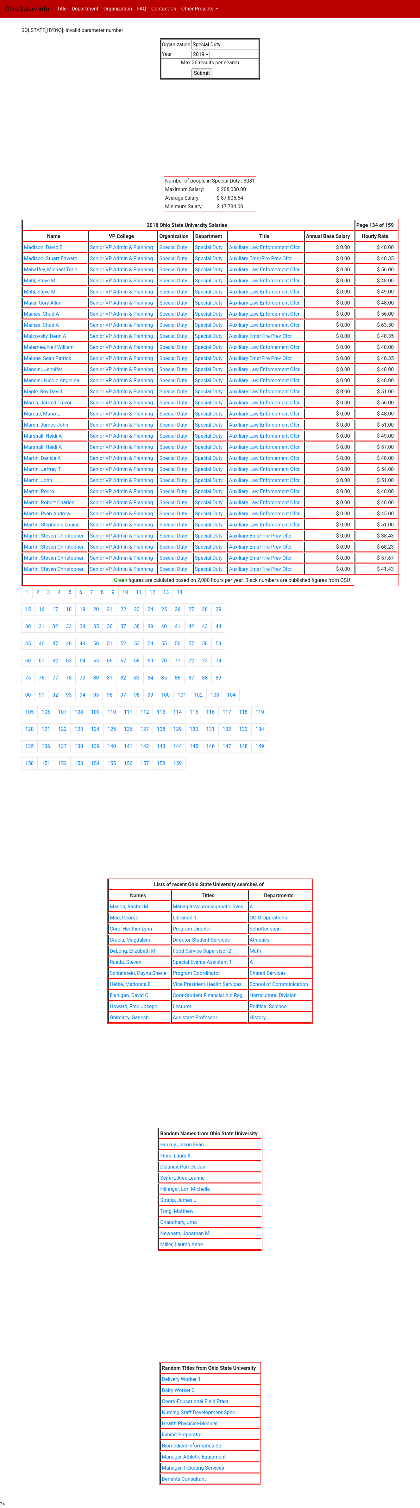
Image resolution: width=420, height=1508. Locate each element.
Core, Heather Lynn (131, 929)
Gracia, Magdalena (131, 940)
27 (191, 609)
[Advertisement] (210, 124)
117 (227, 712)
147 (227, 746)
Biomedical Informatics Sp (191, 1446)
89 (218, 678)
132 (227, 729)
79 (82, 678)
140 (111, 746)
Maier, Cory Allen (43, 303)
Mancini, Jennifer (43, 369)
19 (82, 609)
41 (177, 626)
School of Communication (279, 984)
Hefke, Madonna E (130, 984)
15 (28, 609)
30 (28, 626)
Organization (117, 9)
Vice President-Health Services (207, 984)
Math (255, 951)
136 (45, 746)
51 (109, 644)
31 (41, 626)
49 (82, 644)
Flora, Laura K (175, 1156)
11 (138, 592)
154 (95, 763)
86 (177, 678)
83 (137, 678)
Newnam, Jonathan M (185, 1233)
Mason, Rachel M (129, 907)
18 (69, 609)
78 (69, 678)
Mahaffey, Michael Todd (51, 270)
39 (150, 626)
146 (210, 746)
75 (28, 678)
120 (29, 729)
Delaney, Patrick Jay (182, 1167)
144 (177, 746)
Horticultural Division (273, 995)
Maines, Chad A (41, 314)
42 (191, 626)
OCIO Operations (268, 918)
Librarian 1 (185, 918)
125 (111, 729)
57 (191, 644)
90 (28, 695)
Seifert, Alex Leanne (182, 1178)
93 (69, 695)
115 (194, 712)
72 (191, 661)
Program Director (192, 929)
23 (137, 609)
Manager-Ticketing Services (193, 1468)
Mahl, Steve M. (40, 281)
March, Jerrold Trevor (48, 403)
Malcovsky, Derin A (45, 336)
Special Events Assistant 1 (202, 962)
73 (205, 661)
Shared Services (268, 973)
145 (194, 746)
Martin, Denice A (42, 458)
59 (218, 644)
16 (41, 609)
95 (96, 695)
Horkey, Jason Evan (182, 1145)
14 (179, 592)
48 (69, 644)
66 (109, 661)
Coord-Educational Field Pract (195, 1401)
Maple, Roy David (43, 392)
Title (63, 8)
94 (82, 695)
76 (41, 678)
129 (177, 729)
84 (150, 678)
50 (96, 644)
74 (218, 661)
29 (218, 609)
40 (164, 626)
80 (96, 678)
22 (123, 609)
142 (144, 746)
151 (45, 763)
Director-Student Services (201, 940)
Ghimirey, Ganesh (129, 1018)
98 (137, 695)
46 (41, 644)
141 (128, 746)
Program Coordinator (196, 973)
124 (95, 729)
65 (96, 661)
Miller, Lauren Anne (181, 1244)
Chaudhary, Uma (178, 1222)
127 (144, 729)
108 (78, 712)
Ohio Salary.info (27, 9)
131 (210, 729)
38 (137, 626)
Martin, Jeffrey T (42, 469)
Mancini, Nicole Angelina (51, 380)
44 (218, 626)
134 (259, 729)
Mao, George (124, 918)
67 (123, 661)
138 (78, 746)
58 (205, 644)
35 (96, 626)
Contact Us (163, 9)
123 (78, 729)
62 (55, 661)
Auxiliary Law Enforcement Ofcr (264, 247)
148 (243, 746)
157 (144, 763)
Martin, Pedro (39, 491)
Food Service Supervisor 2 (202, 951)
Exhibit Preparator (182, 1435)
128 (161, 729)
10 (125, 592)
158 (161, 763)
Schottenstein (265, 929)
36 (109, 626)
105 (29, 712)
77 (55, 678)
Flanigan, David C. (130, 995)
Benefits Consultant (184, 1479)
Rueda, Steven (125, 962)
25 (164, 609)
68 (137, 661)
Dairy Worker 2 (178, 1390)
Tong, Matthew (176, 1211)
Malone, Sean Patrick (47, 358)
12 (152, 592)
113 (161, 712)
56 (177, 644)
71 (177, 661)
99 (150, 695)
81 (109, 678)
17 (55, 609)
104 (231, 695)
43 (205, 626)
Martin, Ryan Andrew (47, 514)
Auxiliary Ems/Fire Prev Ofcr (260, 258)
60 (28, 661)
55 (164, 644)
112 (144, 712)
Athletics (259, 940)
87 (191, 678)
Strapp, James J (178, 1200)
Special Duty (173, 247)
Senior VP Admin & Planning (121, 247)
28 (205, 609)
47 (55, 644)
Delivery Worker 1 (181, 1379)
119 (259, 712)
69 (150, 661)
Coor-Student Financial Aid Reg (207, 995)
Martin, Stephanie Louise (52, 525)
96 (109, 695)
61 (41, 661)
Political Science (268, 1006)
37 (123, 626)
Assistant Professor (195, 1018)
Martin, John (38, 480)
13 (166, 592)
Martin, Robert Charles (49, 502)
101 (182, 695)
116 (210, 712)
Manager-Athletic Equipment (194, 1457)
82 (123, 678)
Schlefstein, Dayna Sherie (138, 973)
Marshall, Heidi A (43, 436)
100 (165, 695)
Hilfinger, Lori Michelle (185, 1189)
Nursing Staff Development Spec (198, 1412)
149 (259, 746)
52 (123, 644)
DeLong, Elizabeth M (133, 951)
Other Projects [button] (198, 9)
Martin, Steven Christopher (54, 536)
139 (95, 746)
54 (150, 644)
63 (69, 661)
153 (78, 763)
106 (45, 712)
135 (29, 746)
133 (243, 729)
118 (243, 712)
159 (177, 763)
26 (177, 609)
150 (29, 763)
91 (41, 695)
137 (62, 746)
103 (214, 695)
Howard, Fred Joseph (134, 1006)
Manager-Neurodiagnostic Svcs (208, 907)
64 (82, 661)
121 (45, 729)
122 (62, 729)
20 (96, 609)
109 (95, 712)
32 (55, 626)
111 (128, 712)
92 (55, 695)
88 (205, 678)
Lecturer (182, 1006)
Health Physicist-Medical (189, 1424)
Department (85, 9)
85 (164, 678)
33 (69, 626)
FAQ (141, 9)
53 (137, 644)
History (258, 1018)
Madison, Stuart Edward (51, 258)
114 (177, 712)
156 (128, 763)
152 (62, 763)
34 (82, 626)
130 (194, 729)
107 (62, 712)
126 (128, 729)
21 (109, 609)
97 (123, 695)
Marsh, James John (46, 425)
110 (111, 712)
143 (161, 746)
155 (111, 763)
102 (198, 695)
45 (28, 644)
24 (150, 609)
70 (164, 661)
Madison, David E (43, 247)
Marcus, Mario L (42, 414)
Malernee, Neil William (49, 347)
